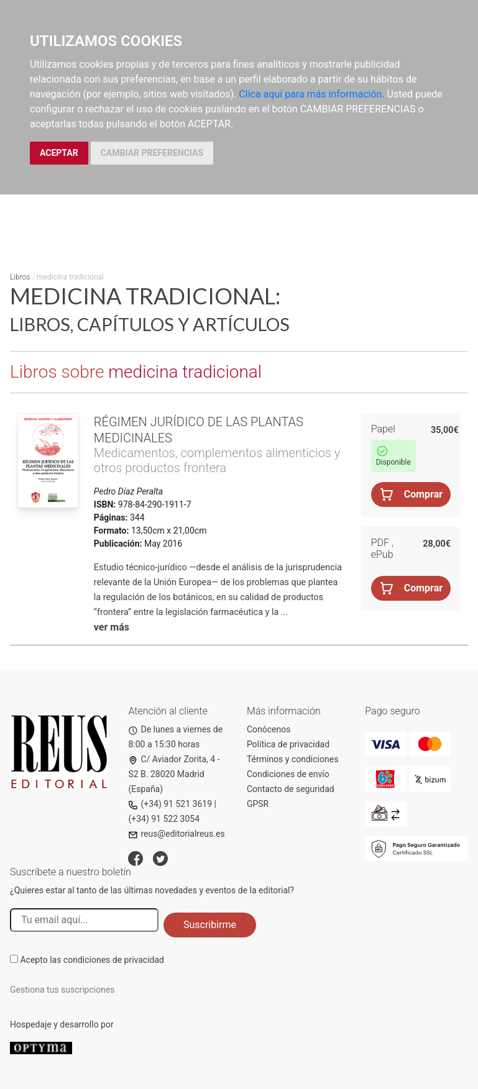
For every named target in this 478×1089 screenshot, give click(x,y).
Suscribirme (209, 925)
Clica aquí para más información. (311, 94)
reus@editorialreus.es (176, 834)
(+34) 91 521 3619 (170, 804)
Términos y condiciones (292, 759)
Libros (20, 277)
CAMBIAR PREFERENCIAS (152, 153)
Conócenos (269, 729)
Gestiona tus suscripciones (62, 990)
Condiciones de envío (288, 774)
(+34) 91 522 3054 (164, 819)
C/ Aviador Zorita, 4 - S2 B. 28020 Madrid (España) (173, 774)
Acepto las (92, 960)
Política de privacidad (288, 744)
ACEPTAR (59, 153)
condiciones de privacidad (113, 960)
